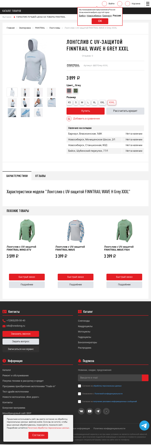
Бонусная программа (13, 408)
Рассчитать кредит (125, 111)
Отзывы (42, 176)
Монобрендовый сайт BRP (16, 413)
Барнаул (101, 16)
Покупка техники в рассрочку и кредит (23, 381)
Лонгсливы (54, 28)
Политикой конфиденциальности (109, 394)
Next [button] (145, 257)
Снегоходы (84, 321)
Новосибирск (88, 16)
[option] (34, 62)
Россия (111, 16)
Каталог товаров (12, 10)
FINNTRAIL (40, 28)
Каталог (6, 370)
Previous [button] (5, 257)
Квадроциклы (85, 326)
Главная (11, 28)
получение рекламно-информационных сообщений (115, 402)
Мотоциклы (84, 332)
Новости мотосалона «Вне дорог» (20, 397)
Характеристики (17, 176)
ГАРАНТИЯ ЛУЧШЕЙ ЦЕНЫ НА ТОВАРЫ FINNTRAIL (40, 17)
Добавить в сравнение (83, 118)
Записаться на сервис (21, 350)
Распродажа (84, 348)
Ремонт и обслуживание (15, 376)
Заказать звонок (21, 334)
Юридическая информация (76, 429)
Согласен (38, 435)
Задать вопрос (20, 342)
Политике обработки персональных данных (48, 428)
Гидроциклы (84, 337)
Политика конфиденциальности (110, 429)
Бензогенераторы (87, 343)
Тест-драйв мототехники (15, 392)
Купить (85, 111)
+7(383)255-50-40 (15, 321)
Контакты (7, 403)
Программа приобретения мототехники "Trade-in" (29, 386)
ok (94, 21)
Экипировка (25, 28)
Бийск (77, 16)
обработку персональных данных (107, 386)
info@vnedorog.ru (15, 326)
